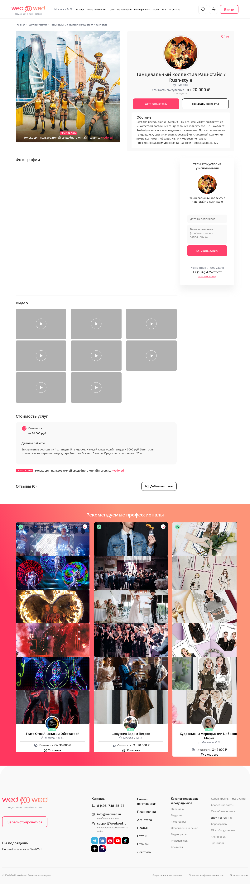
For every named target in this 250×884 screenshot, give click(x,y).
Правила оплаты (239, 875)
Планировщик (142, 9)
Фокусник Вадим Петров (131, 734)
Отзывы (143, 844)
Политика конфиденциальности (206, 875)
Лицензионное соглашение (167, 875)
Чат (213, 9)
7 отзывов (54, 750)
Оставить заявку (207, 250)
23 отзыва (133, 750)
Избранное (202, 9)
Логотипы (144, 852)
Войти (229, 9)
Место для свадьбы (96, 9)
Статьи (142, 836)
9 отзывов (211, 754)
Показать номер (207, 276)
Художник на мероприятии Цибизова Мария (209, 736)
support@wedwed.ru (111, 823)
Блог (164, 9)
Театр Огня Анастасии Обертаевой (52, 734)
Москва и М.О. (63, 9)
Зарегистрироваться (24, 822)
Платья (155, 9)
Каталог (80, 9)
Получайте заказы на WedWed (21, 849)
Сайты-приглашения (121, 9)
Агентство (174, 9)
